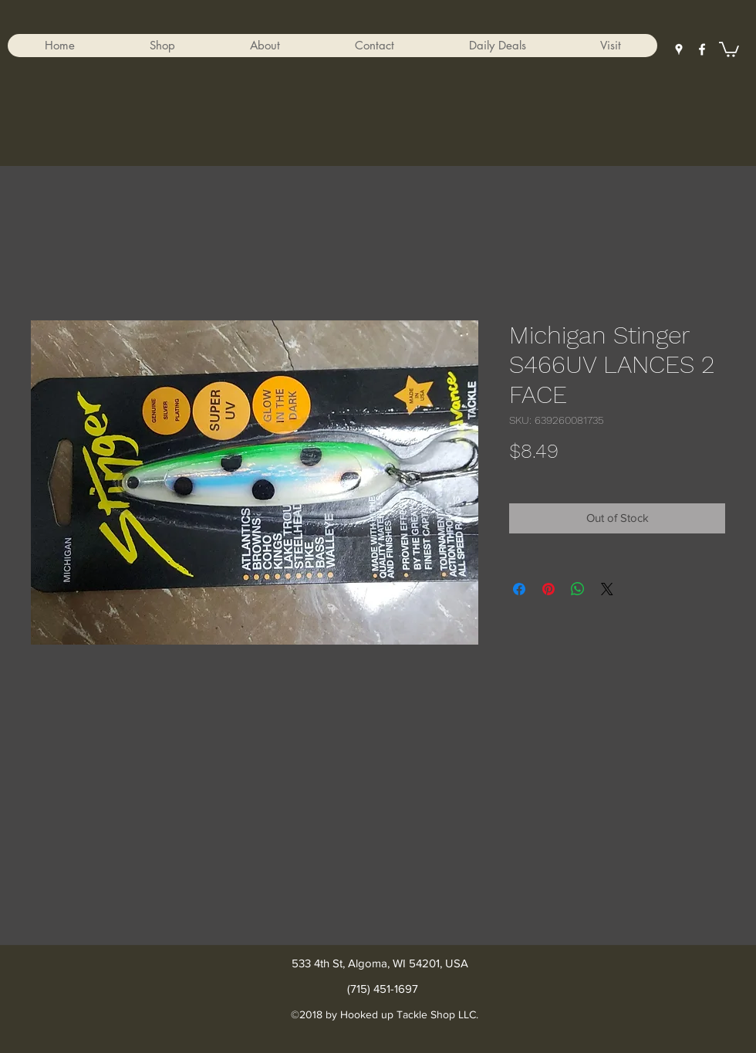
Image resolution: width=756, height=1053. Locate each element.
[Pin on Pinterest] (548, 589)
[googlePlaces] (679, 49)
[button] (162, 45)
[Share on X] (607, 589)
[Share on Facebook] (519, 589)
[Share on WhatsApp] (578, 589)
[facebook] (702, 49)
